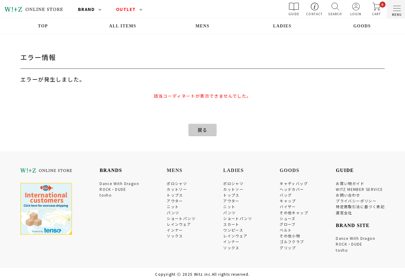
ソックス (175, 235)
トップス (175, 195)
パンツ (173, 212)
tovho (106, 195)
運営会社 (344, 212)
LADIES (282, 26)
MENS (202, 26)
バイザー (288, 206)
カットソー (177, 189)
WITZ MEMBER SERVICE (359, 189)
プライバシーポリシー (356, 200)
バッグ (286, 195)
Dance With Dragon (119, 183)
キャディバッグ (294, 183)
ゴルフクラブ (292, 241)
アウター (175, 200)
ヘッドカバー (292, 189)
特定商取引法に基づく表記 (360, 206)
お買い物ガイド (350, 183)
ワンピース (233, 230)
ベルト (286, 230)
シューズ (288, 218)
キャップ (288, 200)
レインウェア (179, 224)
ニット (173, 206)
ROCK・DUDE (113, 189)
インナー (175, 230)
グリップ (288, 247)
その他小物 (290, 235)
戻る (203, 130)
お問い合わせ (348, 195)
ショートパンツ (181, 218)
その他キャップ (294, 212)
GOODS (362, 26)
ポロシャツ (177, 183)
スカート (231, 224)
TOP (43, 26)
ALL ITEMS (122, 26)
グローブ (288, 224)
